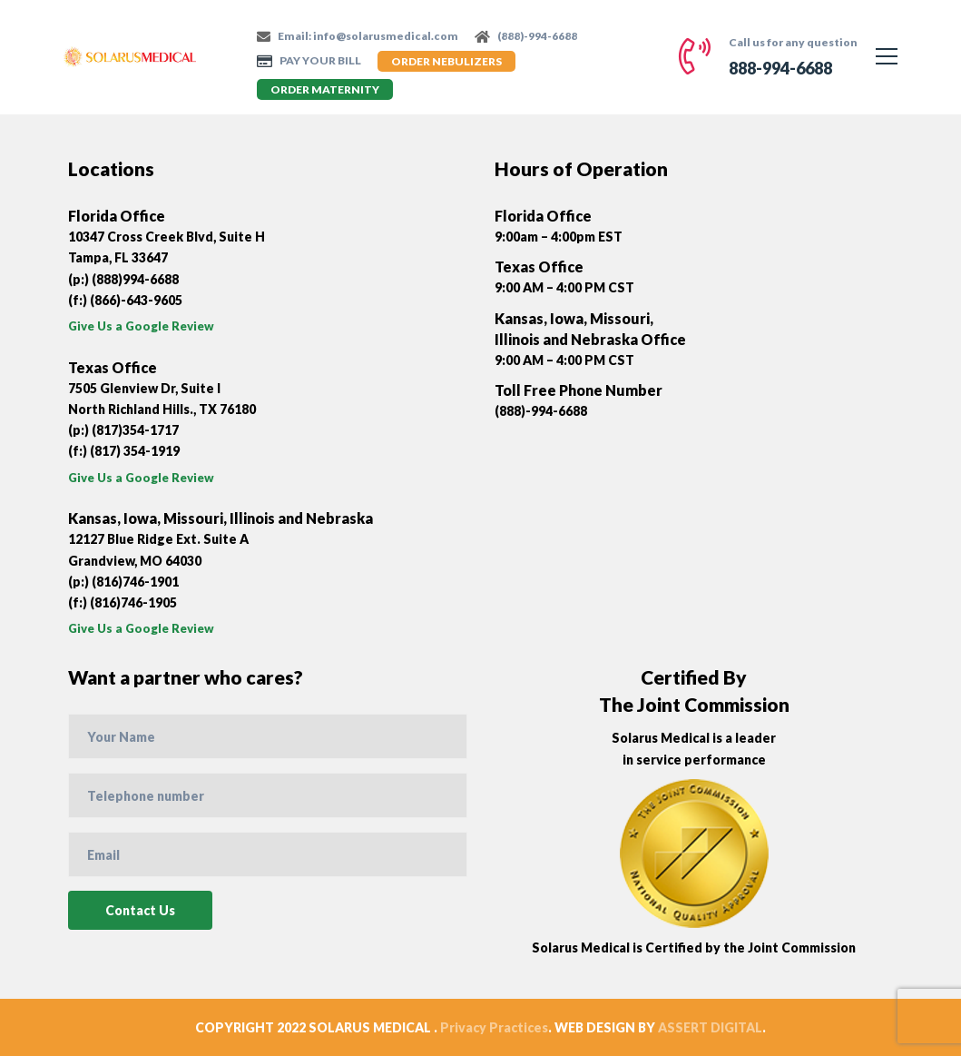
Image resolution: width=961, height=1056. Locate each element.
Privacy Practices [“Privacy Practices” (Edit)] (494, 1027)
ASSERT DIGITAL (710, 1027)
